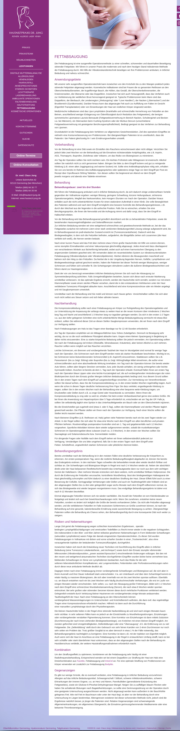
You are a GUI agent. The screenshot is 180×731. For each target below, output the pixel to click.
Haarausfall (26, 82)
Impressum (141, 728)
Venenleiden (26, 79)
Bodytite (109, 664)
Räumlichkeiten (26, 60)
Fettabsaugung (26, 108)
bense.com (130, 728)
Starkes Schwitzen (26, 89)
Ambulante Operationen (26, 98)
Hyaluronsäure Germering (43, 728)
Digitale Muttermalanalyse (26, 73)
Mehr (37, 217)
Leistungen (26, 66)
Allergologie (26, 76)
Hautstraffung (26, 105)
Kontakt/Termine (26, 126)
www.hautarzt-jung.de (30, 198)
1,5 (14, 210)
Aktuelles (26, 120)
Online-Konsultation (26, 164)
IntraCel (109, 661)
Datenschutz (26, 145)
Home (57, 48)
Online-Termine (26, 155)
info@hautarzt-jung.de (29, 195)
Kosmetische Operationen (26, 111)
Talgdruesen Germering (68, 728)
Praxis (26, 47)
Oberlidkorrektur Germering (16, 728)
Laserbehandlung (26, 95)
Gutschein (26, 132)
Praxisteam (26, 53)
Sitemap (161, 728)
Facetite (81, 661)
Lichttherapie (26, 92)
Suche (26, 139)
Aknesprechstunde (26, 86)
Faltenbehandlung (26, 102)
